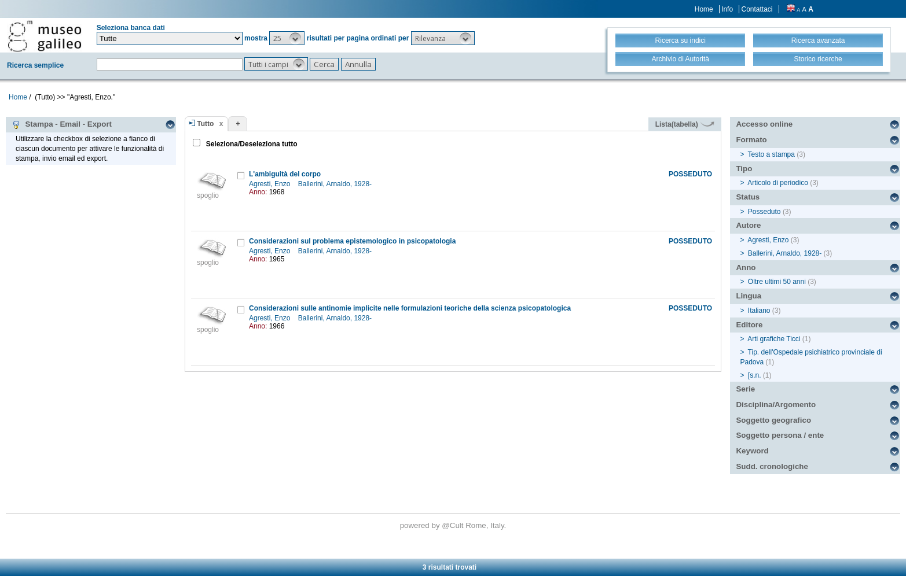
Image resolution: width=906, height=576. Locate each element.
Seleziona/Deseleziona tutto (250, 144)
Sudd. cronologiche (772, 466)
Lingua (748, 295)
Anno (745, 267)
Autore (748, 225)
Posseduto (764, 212)
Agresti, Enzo (270, 184)
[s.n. (754, 375)
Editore (749, 324)
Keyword (752, 450)
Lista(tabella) (684, 124)
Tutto (205, 124)
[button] (287, 38)
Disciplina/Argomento (776, 404)
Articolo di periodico (777, 183)
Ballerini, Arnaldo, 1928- (336, 184)
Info (727, 9)
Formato (751, 139)
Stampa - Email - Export (62, 124)
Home (704, 9)
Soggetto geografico (773, 420)
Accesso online (764, 124)
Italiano (759, 311)
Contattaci (756, 9)
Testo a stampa (771, 154)
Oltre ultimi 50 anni (777, 282)
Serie (745, 389)
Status (748, 197)
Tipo (744, 168)
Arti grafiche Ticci (773, 339)
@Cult (453, 525)
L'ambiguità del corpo (285, 174)
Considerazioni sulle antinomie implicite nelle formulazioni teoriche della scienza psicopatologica (410, 308)
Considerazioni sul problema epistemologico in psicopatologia (352, 241)
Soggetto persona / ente (780, 435)
